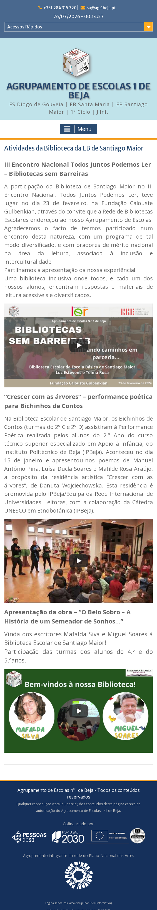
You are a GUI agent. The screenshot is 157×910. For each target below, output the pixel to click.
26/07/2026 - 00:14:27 (78, 16)
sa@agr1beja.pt (101, 7)
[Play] (78, 345)
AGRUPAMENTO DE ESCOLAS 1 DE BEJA (78, 91)
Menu (77, 129)
